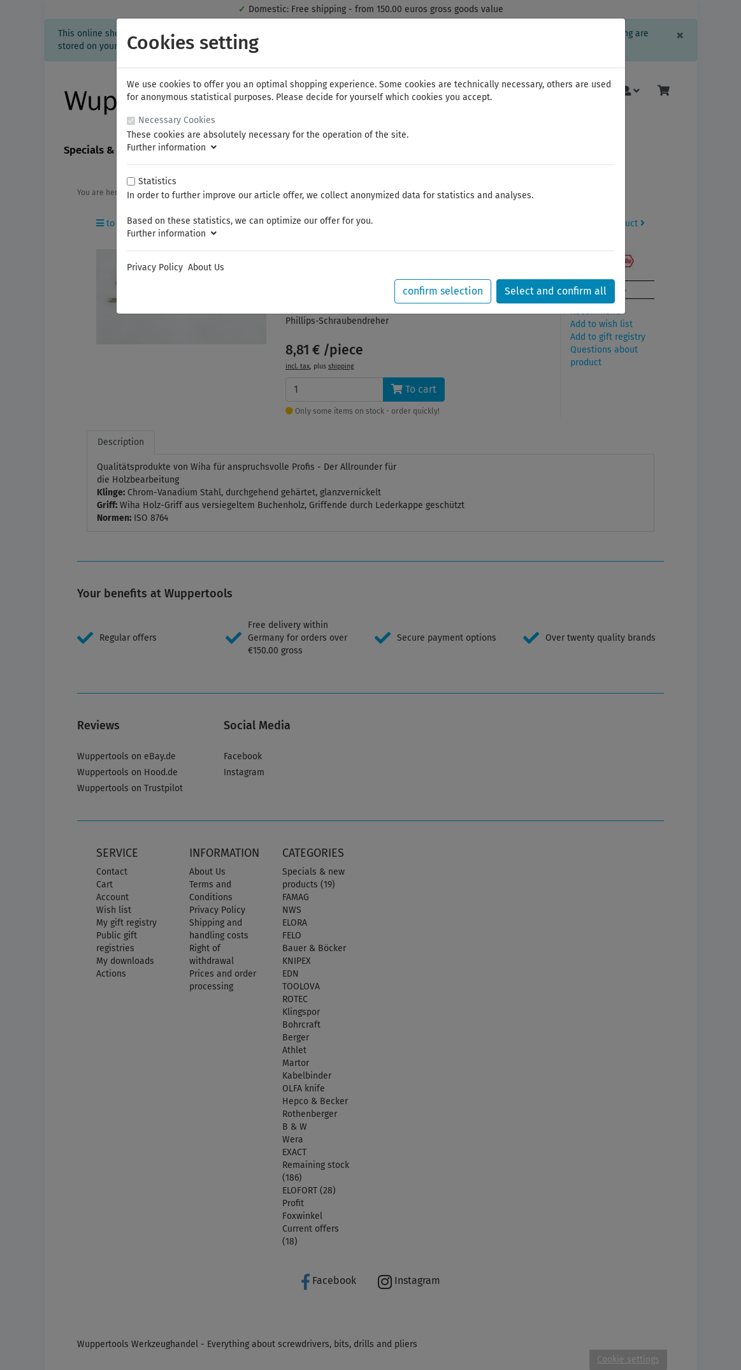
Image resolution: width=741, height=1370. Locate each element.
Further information (172, 147)
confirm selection (443, 291)
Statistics (157, 181)
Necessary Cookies (176, 120)
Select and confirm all (556, 291)
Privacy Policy (155, 267)
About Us (206, 267)
